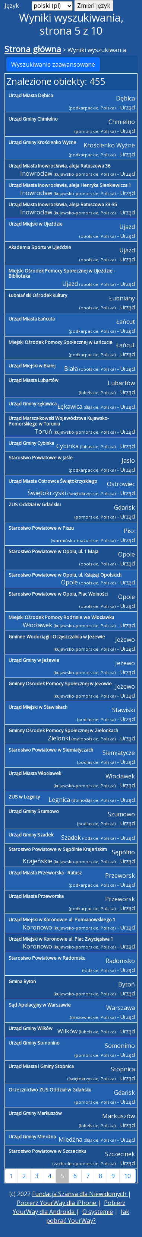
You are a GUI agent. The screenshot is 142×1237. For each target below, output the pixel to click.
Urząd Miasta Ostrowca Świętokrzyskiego (53, 481)
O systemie (97, 1212)
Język (11, 5)
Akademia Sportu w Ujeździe (40, 247)
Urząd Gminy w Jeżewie (34, 660)
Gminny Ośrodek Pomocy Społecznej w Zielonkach (63, 730)
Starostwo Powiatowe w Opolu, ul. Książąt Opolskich (65, 575)
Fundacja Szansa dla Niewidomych (80, 1194)
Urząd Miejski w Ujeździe (36, 224)
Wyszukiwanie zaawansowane (53, 64)
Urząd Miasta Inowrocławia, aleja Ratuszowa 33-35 (63, 204)
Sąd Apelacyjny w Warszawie (40, 1005)
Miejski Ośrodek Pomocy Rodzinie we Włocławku (61, 617)
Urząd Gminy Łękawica (33, 404)
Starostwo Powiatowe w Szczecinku (47, 1151)
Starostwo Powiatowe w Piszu (41, 528)
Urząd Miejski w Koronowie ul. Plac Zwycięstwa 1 (61, 939)
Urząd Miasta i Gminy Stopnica (41, 1066)
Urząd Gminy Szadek (31, 835)
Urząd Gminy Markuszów (35, 1113)
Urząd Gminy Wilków (31, 1028)
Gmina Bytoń (22, 981)
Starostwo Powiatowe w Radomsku (47, 958)
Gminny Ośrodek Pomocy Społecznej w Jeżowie (60, 683)
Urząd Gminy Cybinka (31, 443)
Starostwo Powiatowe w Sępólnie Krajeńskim (58, 849)
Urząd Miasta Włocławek (35, 773)
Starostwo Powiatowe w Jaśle (41, 458)
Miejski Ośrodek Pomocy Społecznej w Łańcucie (61, 342)
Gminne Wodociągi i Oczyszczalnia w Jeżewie (57, 637)
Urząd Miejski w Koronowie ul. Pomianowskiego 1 (62, 919)
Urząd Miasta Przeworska (36, 896)
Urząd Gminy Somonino (34, 1043)
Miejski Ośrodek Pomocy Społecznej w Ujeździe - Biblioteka (62, 274)
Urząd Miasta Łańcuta (32, 319)
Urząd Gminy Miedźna (32, 1137)
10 (127, 1176)
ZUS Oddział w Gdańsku (35, 504)
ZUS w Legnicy (24, 797)
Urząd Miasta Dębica (31, 95)
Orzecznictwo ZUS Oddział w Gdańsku (50, 1090)
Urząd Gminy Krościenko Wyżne (42, 142)
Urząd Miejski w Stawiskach (38, 707)
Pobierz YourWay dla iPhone (57, 1203)
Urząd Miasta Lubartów (34, 380)
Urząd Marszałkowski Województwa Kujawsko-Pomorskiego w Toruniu (59, 421)
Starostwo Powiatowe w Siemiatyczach (51, 750)
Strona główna (32, 49)
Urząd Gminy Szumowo (34, 811)
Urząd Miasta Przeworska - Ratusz (45, 873)
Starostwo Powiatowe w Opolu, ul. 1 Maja (53, 551)
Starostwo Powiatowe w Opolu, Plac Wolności (58, 594)
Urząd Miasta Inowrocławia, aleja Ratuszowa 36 (59, 166)
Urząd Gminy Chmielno (33, 119)
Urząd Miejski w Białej (32, 366)
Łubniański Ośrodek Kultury (38, 295)
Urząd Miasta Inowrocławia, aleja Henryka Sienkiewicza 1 (70, 185)
